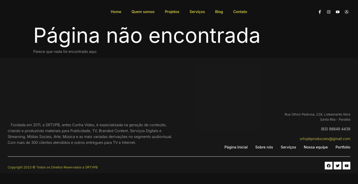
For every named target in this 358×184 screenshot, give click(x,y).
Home (116, 11)
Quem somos (142, 11)
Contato (240, 11)
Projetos (172, 11)
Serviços (197, 11)
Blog (219, 11)
